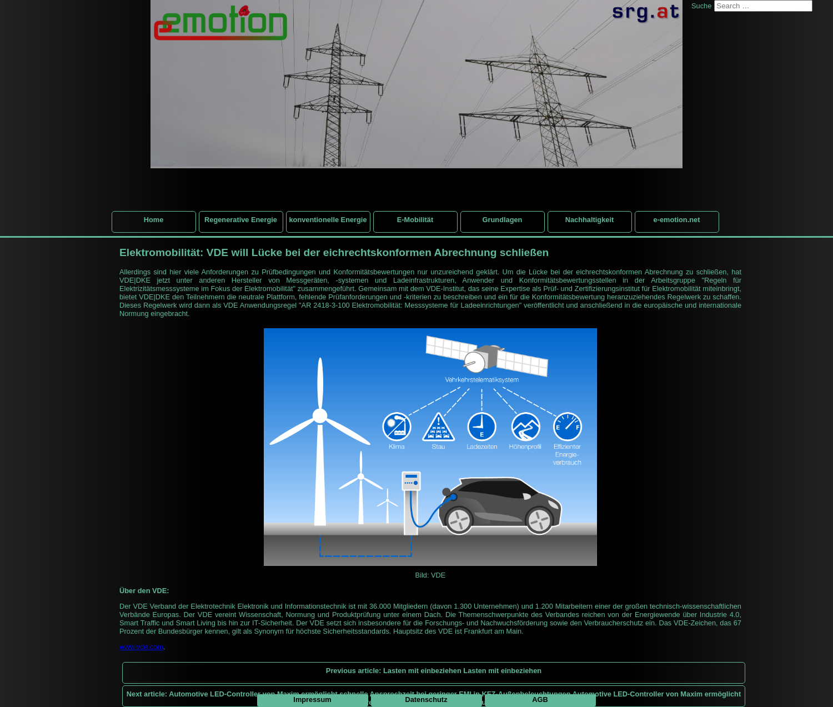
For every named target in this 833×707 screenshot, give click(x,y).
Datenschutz (426, 699)
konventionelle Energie (328, 219)
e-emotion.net (677, 219)
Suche (701, 6)
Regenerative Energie (240, 219)
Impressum (312, 699)
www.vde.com (141, 647)
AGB (540, 699)
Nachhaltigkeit (589, 219)
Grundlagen (503, 219)
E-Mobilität (415, 219)
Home (154, 219)
